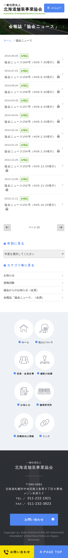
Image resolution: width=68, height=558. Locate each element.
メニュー (54, 7)
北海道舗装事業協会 (26, 8)
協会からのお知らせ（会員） (21, 290)
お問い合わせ (34, 519)
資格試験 (9, 282)
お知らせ (9, 275)
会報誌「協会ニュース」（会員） (24, 297)
